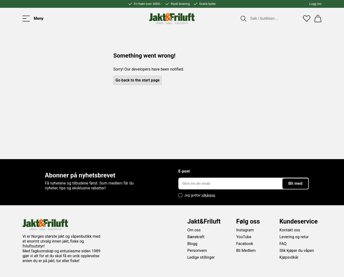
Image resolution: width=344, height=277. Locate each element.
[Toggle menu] (32, 18)
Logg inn (315, 4)
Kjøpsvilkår (289, 257)
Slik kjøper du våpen (297, 250)
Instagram (245, 230)
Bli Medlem (246, 250)
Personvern (197, 250)
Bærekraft (195, 237)
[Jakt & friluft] (172, 18)
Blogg (192, 243)
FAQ (283, 243)
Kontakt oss (290, 230)
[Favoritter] (306, 18)
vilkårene (208, 195)
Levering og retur (294, 237)
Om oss (194, 230)
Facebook (244, 243)
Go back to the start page (138, 80)
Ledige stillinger (201, 257)
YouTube (243, 237)
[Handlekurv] (318, 18)
